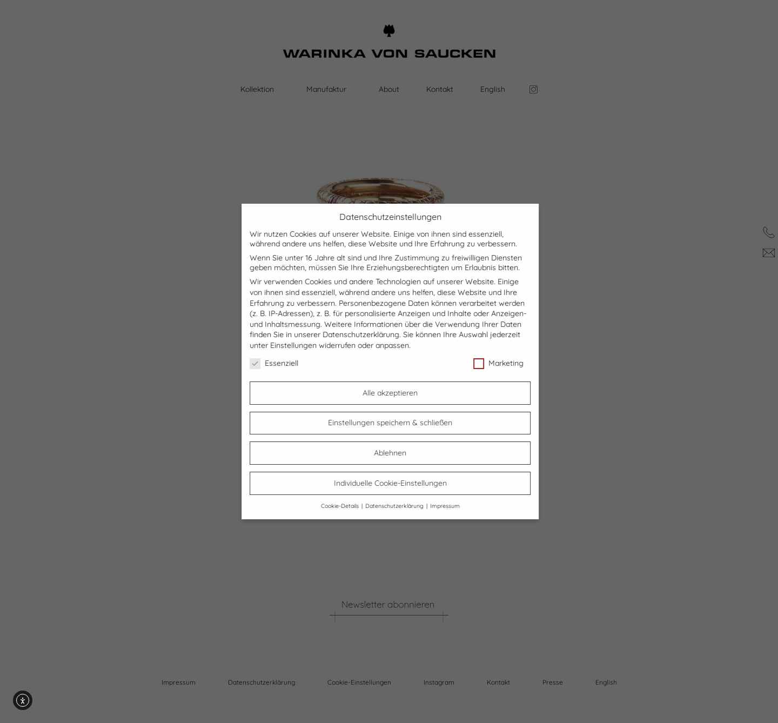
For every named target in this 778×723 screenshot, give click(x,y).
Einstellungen (302, 345)
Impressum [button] (453, 506)
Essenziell (283, 363)
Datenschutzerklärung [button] (404, 506)
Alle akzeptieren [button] (399, 393)
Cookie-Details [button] (349, 506)
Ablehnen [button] (399, 453)
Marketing (507, 363)
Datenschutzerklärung (370, 334)
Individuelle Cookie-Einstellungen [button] (399, 483)
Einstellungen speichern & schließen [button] (399, 422)
